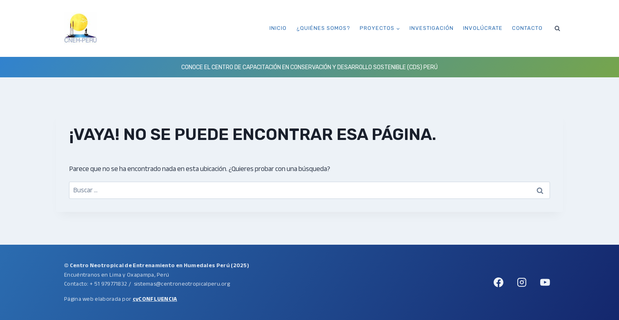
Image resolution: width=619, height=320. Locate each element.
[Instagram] (522, 282)
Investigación (432, 28)
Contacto (527, 28)
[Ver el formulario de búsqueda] (557, 28)
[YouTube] (545, 282)
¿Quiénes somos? (323, 28)
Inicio (278, 28)
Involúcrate (483, 28)
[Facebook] (498, 282)
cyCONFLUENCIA (155, 298)
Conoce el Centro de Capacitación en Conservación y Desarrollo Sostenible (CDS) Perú (309, 67)
